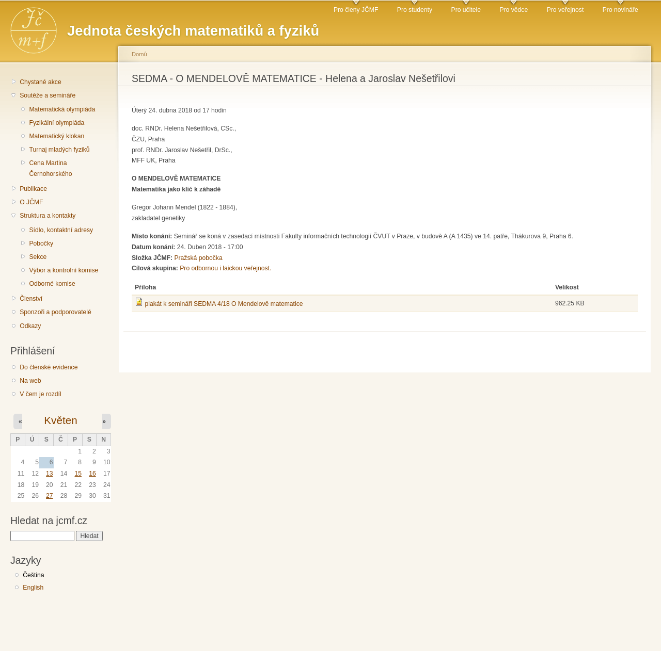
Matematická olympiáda (62, 109)
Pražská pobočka (198, 258)
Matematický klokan (56, 136)
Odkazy (30, 326)
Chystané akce (40, 82)
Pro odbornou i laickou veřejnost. (225, 268)
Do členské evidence (48, 367)
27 (49, 495)
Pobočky (41, 243)
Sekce (37, 257)
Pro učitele (466, 9)
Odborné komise (52, 283)
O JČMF (31, 202)
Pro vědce (513, 9)
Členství (31, 298)
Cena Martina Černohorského (50, 168)
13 (49, 473)
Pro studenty (414, 9)
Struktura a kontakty (47, 215)
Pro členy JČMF (356, 9)
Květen (60, 420)
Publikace (33, 188)
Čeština (33, 575)
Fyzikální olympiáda (56, 122)
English (33, 587)
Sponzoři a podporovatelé (55, 312)
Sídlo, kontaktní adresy (61, 230)
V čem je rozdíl (40, 394)
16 (92, 473)
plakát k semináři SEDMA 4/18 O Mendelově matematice (224, 303)
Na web (30, 380)
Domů (139, 54)
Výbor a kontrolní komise (63, 270)
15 (78, 473)
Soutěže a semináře (47, 95)
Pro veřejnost (565, 9)
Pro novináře (620, 9)
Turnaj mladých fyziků (59, 149)
